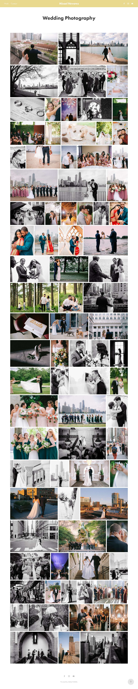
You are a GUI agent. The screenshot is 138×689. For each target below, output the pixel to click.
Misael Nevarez (69, 3)
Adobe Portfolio (72, 682)
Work (6, 3)
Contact (14, 3)
